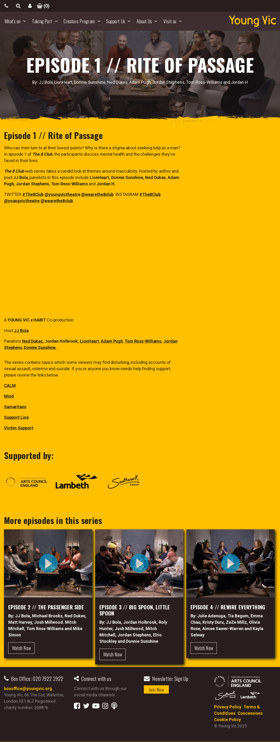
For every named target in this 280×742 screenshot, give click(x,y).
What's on (12, 21)
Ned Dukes (32, 341)
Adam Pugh (112, 341)
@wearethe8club (97, 194)
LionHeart (89, 341)
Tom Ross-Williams (143, 341)
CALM (10, 385)
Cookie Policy (227, 719)
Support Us (115, 21)
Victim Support (18, 427)
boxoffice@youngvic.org (28, 688)
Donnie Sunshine (40, 347)
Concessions (250, 713)
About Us (144, 21)
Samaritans (15, 406)
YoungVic (252, 21)
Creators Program (79, 21)
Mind (9, 396)
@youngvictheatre (62, 194)
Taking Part (42, 21)
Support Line (16, 417)
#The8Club (33, 194)
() (41, 6)
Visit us (169, 21)
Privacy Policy (227, 706)
